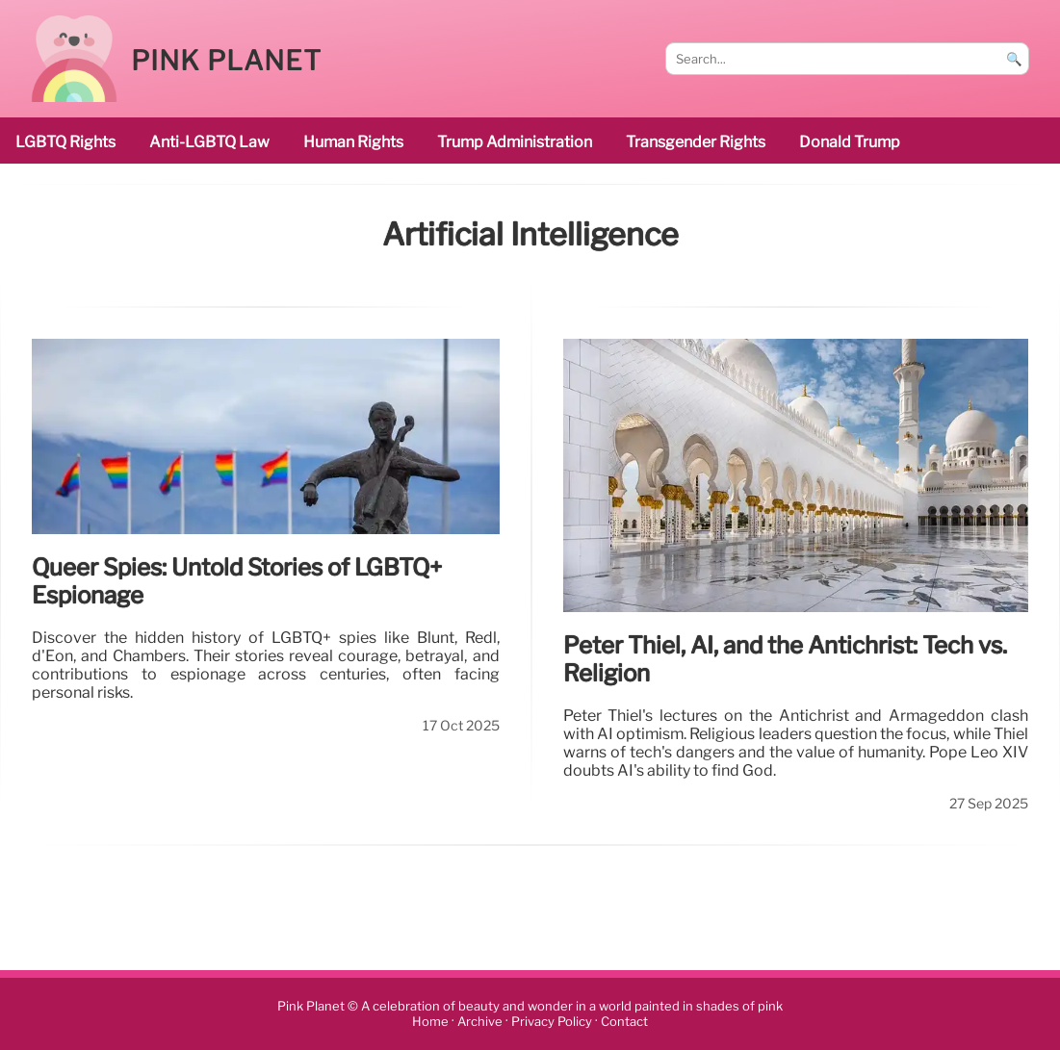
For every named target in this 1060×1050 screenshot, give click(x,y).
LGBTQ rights (65, 142)
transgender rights (695, 142)
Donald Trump (849, 142)
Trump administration (514, 142)
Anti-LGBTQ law (209, 142)
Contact (624, 1021)
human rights (353, 142)
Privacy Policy (551, 1021)
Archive (480, 1021)
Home (430, 1021)
